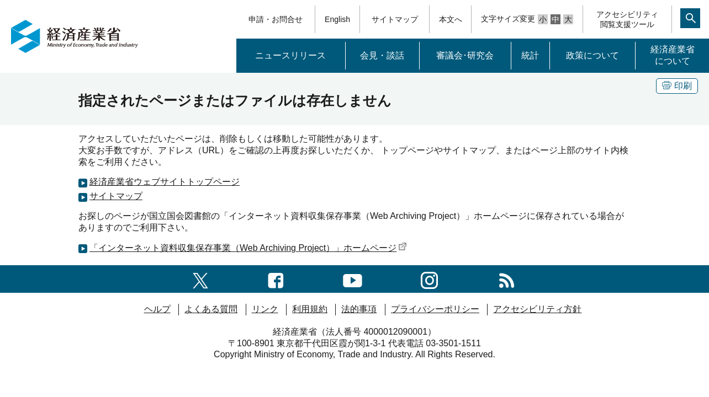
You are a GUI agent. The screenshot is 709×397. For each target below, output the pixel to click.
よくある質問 (210, 309)
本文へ (450, 19)
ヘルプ (157, 309)
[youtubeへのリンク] (352, 278)
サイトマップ (395, 19)
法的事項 (359, 309)
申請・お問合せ (275, 19)
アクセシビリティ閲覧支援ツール (627, 19)
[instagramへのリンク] (429, 278)
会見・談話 (382, 55)
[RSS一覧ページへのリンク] (506, 278)
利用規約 (309, 309)
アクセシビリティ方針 (537, 309)
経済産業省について (672, 55)
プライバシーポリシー (435, 309)
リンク (265, 309)
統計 (530, 55)
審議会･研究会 (465, 55)
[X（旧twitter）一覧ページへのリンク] (200, 278)
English (337, 19)
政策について (592, 55)
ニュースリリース (290, 55)
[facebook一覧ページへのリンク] (275, 278)
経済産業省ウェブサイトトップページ (164, 181)
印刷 (677, 85)
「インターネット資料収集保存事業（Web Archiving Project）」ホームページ (248, 248)
